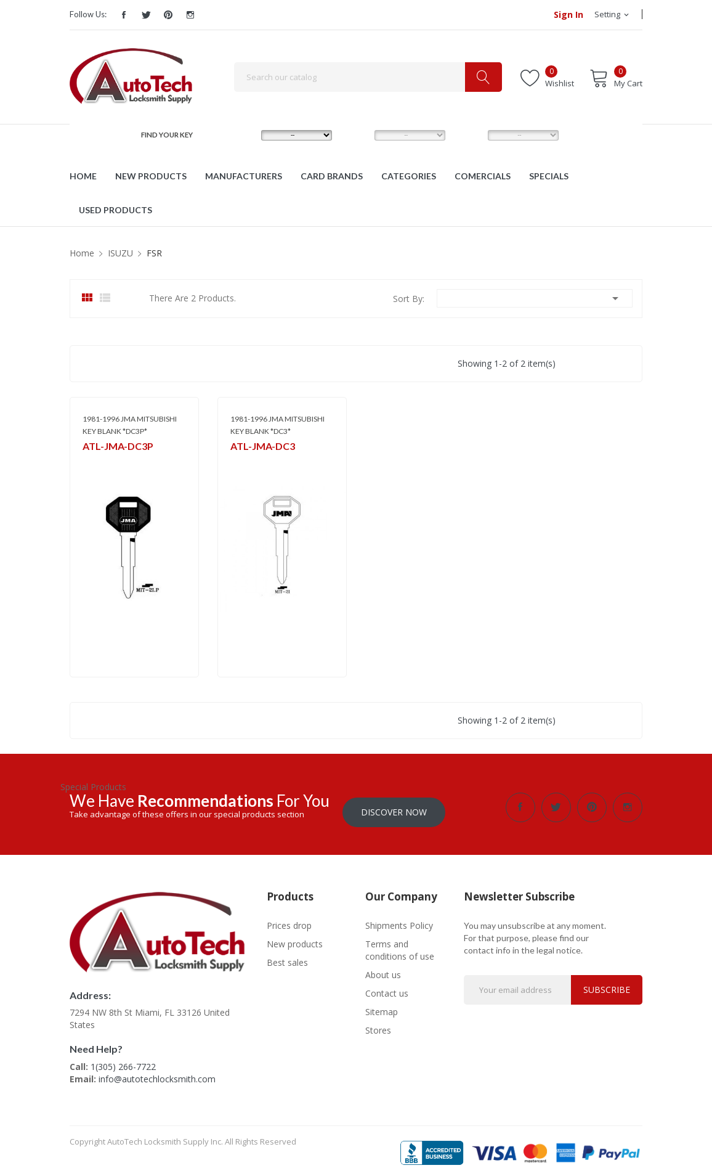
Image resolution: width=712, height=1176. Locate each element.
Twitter (146, 15)
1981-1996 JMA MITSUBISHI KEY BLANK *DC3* (277, 425)
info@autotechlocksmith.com (157, 1074)
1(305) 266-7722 (123, 1062)
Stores (378, 1025)
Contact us (386, 988)
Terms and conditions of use (399, 945)
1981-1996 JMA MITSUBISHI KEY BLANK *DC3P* (130, 425)
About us (383, 970)
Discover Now (394, 807)
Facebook (124, 15)
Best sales (287, 957)
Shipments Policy (399, 920)
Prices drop (289, 920)
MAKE (243, 134)
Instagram (190, 15)
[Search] (368, 77)
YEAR (469, 134)
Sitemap (381, 1007)
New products (295, 939)
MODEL (359, 134)
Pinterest (168, 15)
